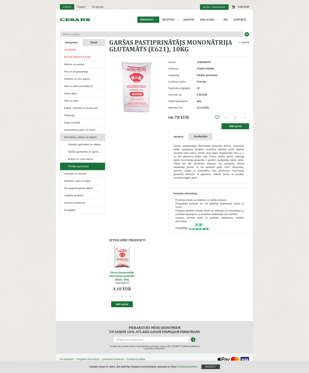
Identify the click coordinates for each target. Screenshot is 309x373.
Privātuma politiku (187, 366)
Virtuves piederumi (74, 202)
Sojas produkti (72, 122)
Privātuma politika (136, 359)
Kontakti (240, 19)
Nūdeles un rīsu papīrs (77, 78)
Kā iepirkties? (67, 359)
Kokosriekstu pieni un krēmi (79, 129)
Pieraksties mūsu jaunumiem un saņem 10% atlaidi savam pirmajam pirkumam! (154, 330)
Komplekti (69, 210)
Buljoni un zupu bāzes (80, 159)
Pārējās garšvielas (78, 166)
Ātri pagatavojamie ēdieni (78, 188)
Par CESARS (207, 19)
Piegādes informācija (88, 359)
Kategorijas (71, 42)
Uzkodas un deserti (75, 173)
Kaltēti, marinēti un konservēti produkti (84, 108)
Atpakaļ (245, 42)
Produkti (146, 19)
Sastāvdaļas (200, 136)
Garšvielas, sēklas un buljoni (80, 137)
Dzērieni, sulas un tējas (77, 180)
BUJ (225, 19)
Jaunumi (188, 19)
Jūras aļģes (70, 93)
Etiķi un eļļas (71, 100)
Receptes (168, 19)
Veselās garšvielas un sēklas (84, 144)
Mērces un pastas (74, 64)
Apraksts (178, 136)
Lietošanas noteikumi (112, 359)
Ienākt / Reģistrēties (214, 7)
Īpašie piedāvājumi (77, 57)
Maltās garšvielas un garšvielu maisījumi (86, 151)
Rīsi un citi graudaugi (76, 71)
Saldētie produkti (73, 195)
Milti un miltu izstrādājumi (78, 86)
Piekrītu (210, 366)
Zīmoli (93, 42)
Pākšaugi (69, 115)
